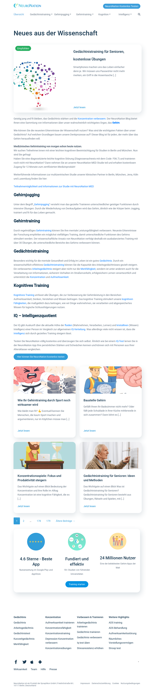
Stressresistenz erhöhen (90, 648)
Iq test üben (83, 642)
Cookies (115, 683)
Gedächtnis (106, 260)
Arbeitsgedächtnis (42, 268)
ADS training (115, 622)
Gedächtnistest (22, 633)
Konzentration (37, 277)
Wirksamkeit (20, 669)
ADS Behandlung (118, 627)
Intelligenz (124, 14)
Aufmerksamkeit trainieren (59, 622)
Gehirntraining (83, 14)
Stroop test (115, 648)
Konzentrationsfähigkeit (58, 627)
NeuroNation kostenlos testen (121, 6)
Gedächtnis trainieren (88, 632)
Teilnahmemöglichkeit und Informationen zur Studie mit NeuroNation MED (54, 186)
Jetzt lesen (79, 107)
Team (34, 669)
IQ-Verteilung (78, 329)
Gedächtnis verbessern (89, 637)
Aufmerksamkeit (59, 277)
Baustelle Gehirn (95, 400)
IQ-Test (120, 341)
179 (48, 520)
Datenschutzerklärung (101, 683)
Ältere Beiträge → (65, 520)
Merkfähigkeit (88, 268)
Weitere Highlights (119, 617)
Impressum (85, 683)
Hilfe (43, 669)
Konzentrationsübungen (58, 648)
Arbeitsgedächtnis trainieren (87, 624)
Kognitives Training (24, 295)
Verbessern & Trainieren (90, 617)
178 (39, 520)
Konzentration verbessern (92, 118)
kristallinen (122, 325)
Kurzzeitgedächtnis (24, 638)
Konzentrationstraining (57, 633)
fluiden (68, 325)
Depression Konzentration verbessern (59, 640)
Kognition (103, 14)
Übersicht (19, 14)
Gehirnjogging (61, 14)
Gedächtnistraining (40, 14)
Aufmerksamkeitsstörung (122, 633)
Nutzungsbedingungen (130, 683)
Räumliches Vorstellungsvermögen (121, 640)
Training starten (77, 584)
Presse (53, 669)
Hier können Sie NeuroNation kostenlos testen (40, 356)
